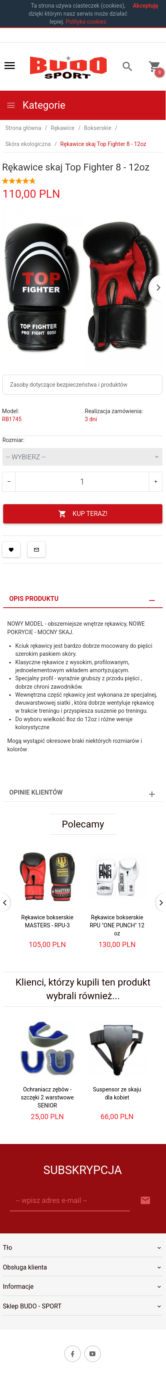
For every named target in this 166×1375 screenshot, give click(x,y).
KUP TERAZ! (82, 514)
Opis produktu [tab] (34, 598)
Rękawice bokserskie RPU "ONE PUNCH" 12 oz (117, 925)
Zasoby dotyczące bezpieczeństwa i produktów (69, 384)
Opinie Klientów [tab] (36, 792)
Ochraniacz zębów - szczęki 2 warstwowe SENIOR (47, 1097)
